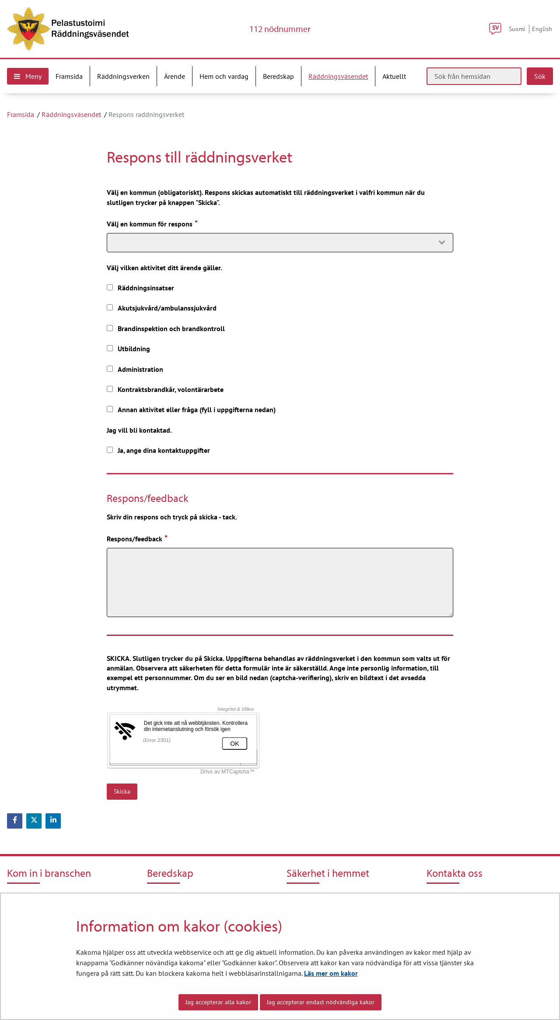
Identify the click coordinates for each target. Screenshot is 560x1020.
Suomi (517, 29)
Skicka (122, 791)
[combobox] (280, 242)
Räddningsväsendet (71, 114)
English (542, 29)
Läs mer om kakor (331, 973)
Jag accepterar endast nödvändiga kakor (320, 1002)
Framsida (20, 114)
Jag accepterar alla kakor (218, 1002)
